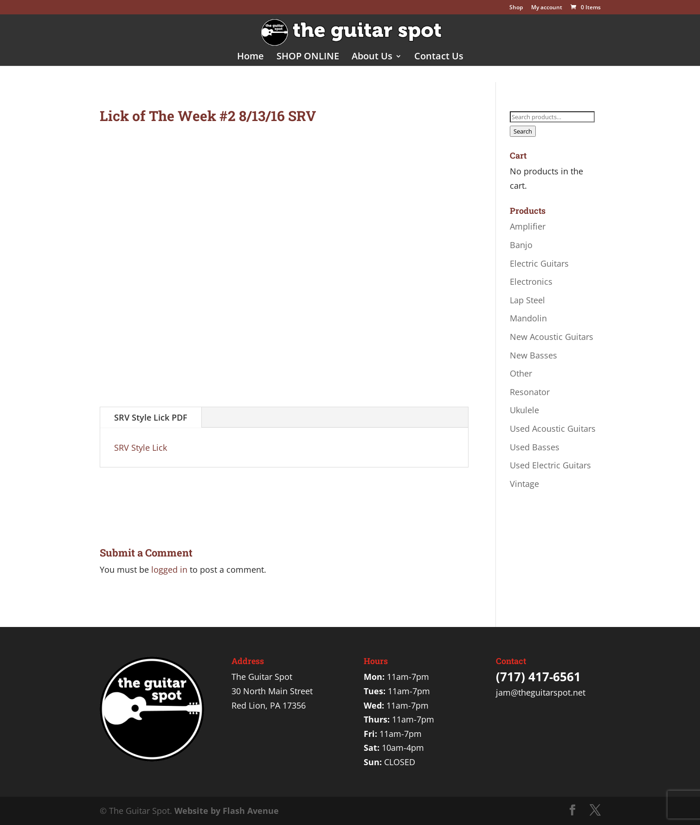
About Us (372, 57)
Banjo (521, 244)
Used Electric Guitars (550, 465)
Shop (516, 8)
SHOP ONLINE (307, 57)
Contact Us (438, 57)
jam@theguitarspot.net (540, 692)
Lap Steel (527, 300)
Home (250, 57)
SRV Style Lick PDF (150, 417)
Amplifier (528, 226)
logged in (169, 569)
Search (523, 131)
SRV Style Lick (140, 447)
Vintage (524, 483)
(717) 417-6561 (538, 676)
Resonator (530, 391)
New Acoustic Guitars (551, 336)
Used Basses (534, 447)
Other (521, 373)
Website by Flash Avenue (226, 810)
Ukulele (524, 410)
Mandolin (528, 318)
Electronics (531, 281)
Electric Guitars (539, 263)
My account (546, 8)
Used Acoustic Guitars (553, 428)
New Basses (533, 355)
